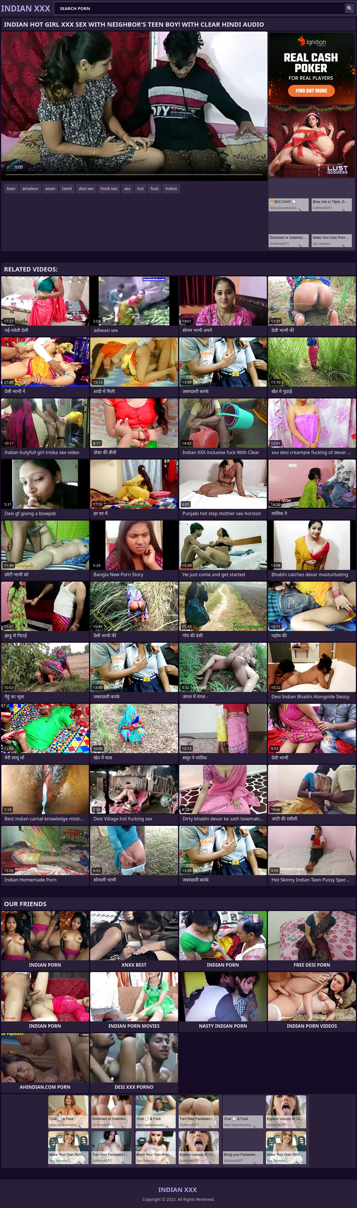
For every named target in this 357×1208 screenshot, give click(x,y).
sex (127, 188)
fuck (154, 188)
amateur (30, 188)
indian (171, 188)
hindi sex (109, 188)
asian (50, 188)
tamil (67, 188)
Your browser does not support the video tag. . (134, 106)
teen (11, 188)
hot (140, 188)
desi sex (86, 188)
